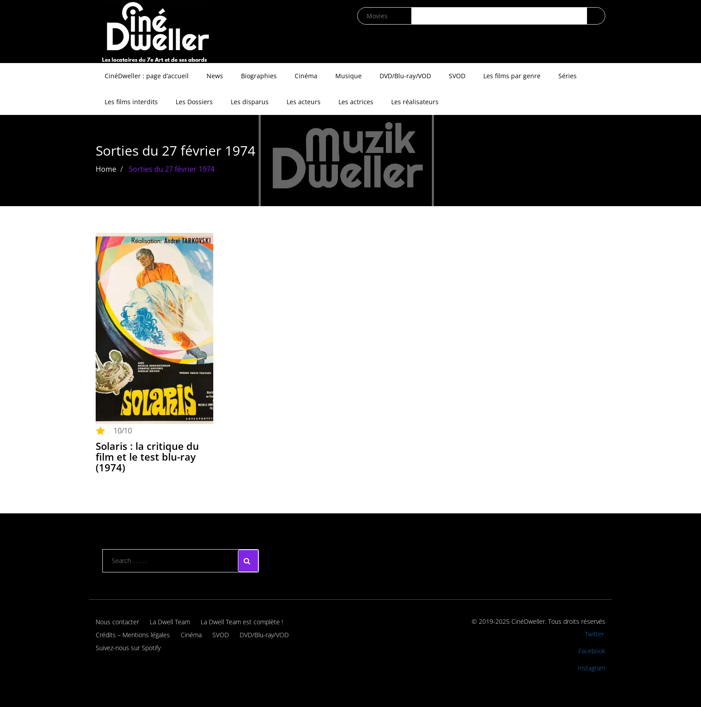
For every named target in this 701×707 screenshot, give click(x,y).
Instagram (591, 668)
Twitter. (595, 634)
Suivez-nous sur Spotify (128, 647)
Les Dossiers (194, 101)
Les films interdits (131, 101)
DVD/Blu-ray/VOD (405, 76)
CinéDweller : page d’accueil (147, 76)
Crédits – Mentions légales (133, 635)
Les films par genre (512, 76)
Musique (348, 76)
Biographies (259, 76)
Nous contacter (117, 622)
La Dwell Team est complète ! (242, 622)
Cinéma (306, 76)
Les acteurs (304, 101)
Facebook (592, 651)
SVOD (457, 76)
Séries (567, 76)
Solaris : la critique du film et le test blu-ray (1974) (147, 456)
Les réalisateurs (415, 101)
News (215, 76)
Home (106, 169)
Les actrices (355, 101)
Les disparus (250, 101)
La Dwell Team (170, 622)
